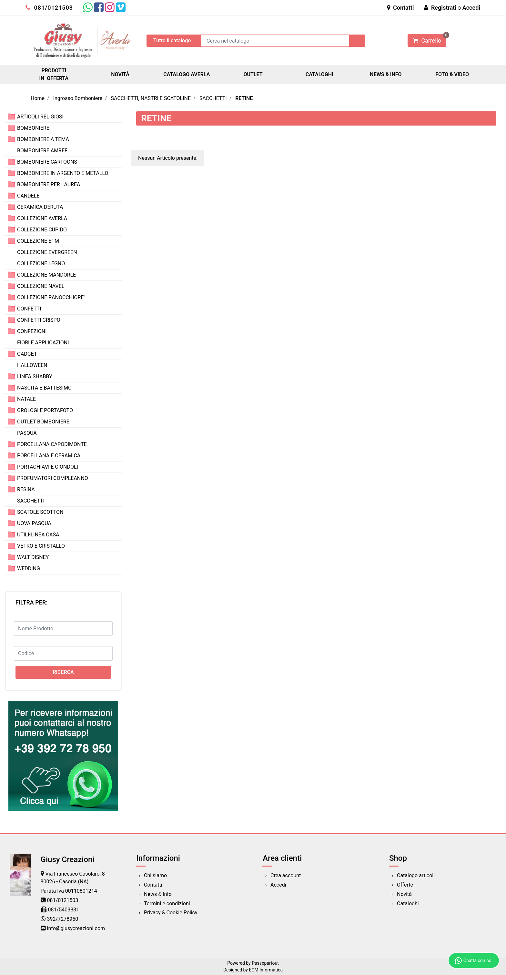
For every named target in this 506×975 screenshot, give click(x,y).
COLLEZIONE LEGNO (41, 263)
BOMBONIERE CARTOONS (47, 162)
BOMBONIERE (33, 128)
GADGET (27, 354)
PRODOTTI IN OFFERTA (53, 74)
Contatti (400, 7)
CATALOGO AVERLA (186, 74)
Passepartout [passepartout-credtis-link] (265, 963)
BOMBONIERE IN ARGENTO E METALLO (62, 173)
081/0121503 (49, 7)
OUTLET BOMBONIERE (43, 422)
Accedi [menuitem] (278, 885)
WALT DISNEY (33, 557)
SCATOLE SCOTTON (40, 512)
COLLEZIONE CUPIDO (42, 230)
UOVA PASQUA (34, 523)
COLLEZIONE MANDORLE (46, 275)
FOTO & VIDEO (452, 74)
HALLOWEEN (32, 365)
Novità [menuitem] (404, 894)
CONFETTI (29, 309)
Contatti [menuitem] (153, 885)
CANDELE (28, 196)
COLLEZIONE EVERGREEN (47, 252)
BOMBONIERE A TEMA (43, 139)
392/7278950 (62, 919)
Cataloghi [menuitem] (408, 903)
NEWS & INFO (385, 74)
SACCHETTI (213, 98)
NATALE (26, 399)
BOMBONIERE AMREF (42, 150)
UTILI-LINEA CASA (38, 535)
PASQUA (27, 433)
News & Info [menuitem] (158, 894)
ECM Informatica (266, 969)
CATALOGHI (319, 74)
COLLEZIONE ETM (38, 241)
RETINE (244, 98)
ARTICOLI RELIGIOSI (40, 117)
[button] (357, 41)
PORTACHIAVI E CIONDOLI (47, 467)
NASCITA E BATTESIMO (44, 388)
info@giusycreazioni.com (76, 928)
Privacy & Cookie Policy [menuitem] (170, 912)
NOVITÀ (120, 74)
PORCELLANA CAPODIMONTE (52, 444)
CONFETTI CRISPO (38, 320)
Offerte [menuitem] (405, 885)
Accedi (471, 7)
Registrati (443, 7)
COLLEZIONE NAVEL (40, 286)
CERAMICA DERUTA (40, 207)
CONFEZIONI (31, 331)
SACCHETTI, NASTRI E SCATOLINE (151, 98)
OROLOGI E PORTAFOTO (45, 410)
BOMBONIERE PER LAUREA (48, 184)
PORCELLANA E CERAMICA (48, 455)
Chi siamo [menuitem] (155, 875)
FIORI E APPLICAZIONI (43, 343)
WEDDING (28, 568)
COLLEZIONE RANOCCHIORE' (51, 297)
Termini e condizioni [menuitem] (167, 903)
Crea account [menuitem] (285, 875)
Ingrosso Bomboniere (77, 98)
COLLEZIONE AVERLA (42, 218)
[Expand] (11, 116)
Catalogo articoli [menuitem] (416, 875)
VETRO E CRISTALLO (41, 546)
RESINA (26, 489)
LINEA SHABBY (34, 376)
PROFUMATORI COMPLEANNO (52, 478)
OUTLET (252, 74)
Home (38, 98)
